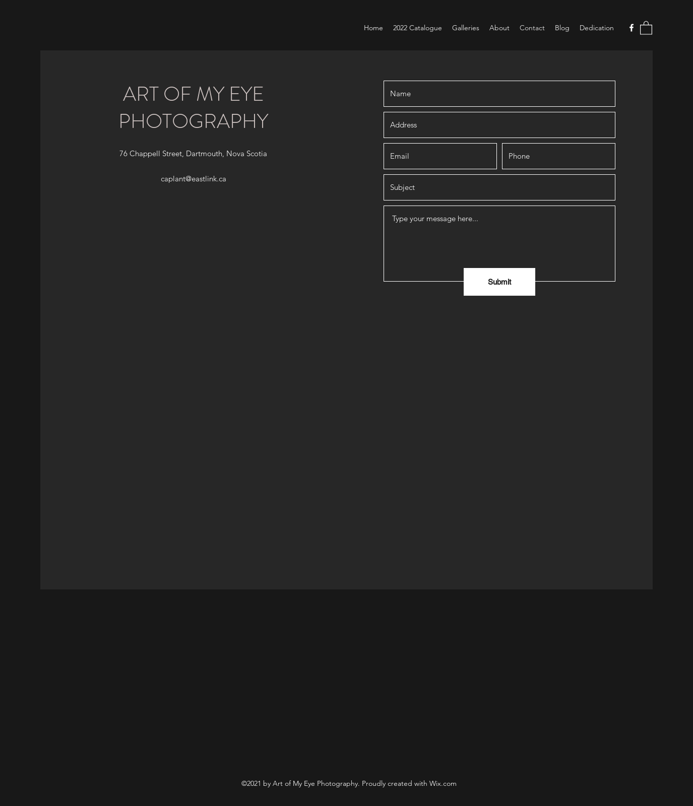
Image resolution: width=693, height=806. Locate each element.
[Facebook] (631, 28)
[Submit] (499, 282)
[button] (646, 27)
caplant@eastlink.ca (193, 178)
